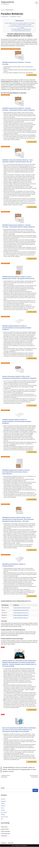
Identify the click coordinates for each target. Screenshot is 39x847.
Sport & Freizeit (4, 816)
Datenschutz (11, 843)
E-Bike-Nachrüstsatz (5, 833)
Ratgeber (3, 814)
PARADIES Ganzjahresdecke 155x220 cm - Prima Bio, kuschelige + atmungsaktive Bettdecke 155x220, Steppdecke (18, 226)
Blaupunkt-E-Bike (5, 829)
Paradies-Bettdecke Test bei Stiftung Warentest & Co (21, 26)
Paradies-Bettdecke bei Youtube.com (20, 617)
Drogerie (3, 803)
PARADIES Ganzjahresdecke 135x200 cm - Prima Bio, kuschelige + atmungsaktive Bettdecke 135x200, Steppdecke (18, 109)
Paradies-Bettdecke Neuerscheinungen (20, 30)
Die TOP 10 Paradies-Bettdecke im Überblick (21, 24)
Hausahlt (19, 16)
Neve (13, 845)
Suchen (35, 790)
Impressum (3, 843)
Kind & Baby (3, 812)
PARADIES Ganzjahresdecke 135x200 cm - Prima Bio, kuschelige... (16, 63)
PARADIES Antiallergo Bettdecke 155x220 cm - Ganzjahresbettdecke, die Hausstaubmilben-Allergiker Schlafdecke (16, 421)
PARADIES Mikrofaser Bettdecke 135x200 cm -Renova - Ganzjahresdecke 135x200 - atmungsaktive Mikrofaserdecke (18, 277)
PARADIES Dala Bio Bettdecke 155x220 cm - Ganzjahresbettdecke (14, 565)
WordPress (24, 845)
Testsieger (21, 27)
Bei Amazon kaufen (32, 74)
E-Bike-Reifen (4, 836)
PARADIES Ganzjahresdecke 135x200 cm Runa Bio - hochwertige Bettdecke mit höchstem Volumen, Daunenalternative (16, 472)
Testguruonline (6, 16)
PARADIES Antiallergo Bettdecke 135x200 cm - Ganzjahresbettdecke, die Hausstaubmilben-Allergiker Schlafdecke (16, 327)
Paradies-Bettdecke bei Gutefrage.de (20, 615)
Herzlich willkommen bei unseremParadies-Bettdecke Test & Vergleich (19, 23)
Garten (2, 808)
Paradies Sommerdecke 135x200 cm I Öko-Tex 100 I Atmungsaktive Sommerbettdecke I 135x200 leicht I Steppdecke (19, 377)
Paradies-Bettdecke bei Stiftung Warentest (21, 29)
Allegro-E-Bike (4, 827)
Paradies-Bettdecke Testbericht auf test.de (21, 607)
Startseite (3, 9)
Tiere (2, 819)
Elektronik (3, 805)
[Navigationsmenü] (36, 3)
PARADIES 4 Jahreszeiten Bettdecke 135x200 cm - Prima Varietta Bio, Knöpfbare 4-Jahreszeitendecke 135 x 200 (17, 160)
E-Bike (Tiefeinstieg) (5, 831)
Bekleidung (3, 801)
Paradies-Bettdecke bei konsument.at (20, 612)
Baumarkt (3, 799)
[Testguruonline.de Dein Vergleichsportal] (7, 3)
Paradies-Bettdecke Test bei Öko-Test (21, 610)
